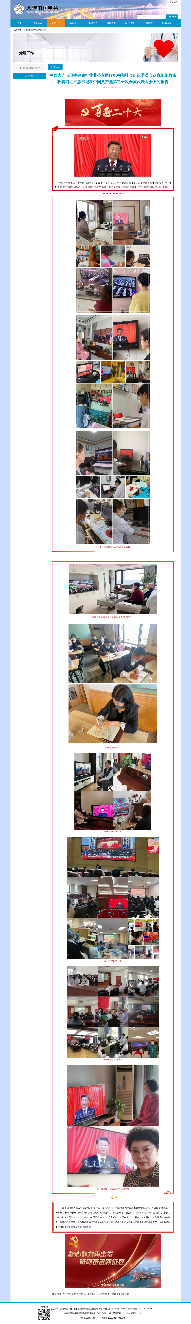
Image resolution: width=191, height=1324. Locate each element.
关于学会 (37, 23)
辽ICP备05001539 (87, 1318)
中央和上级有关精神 (29, 67)
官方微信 (174, 2)
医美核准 (166, 23)
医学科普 (148, 23)
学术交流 (93, 23)
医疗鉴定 (129, 23)
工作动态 (42, 30)
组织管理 (74, 23)
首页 (19, 23)
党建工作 (56, 23)
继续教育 (111, 23)
